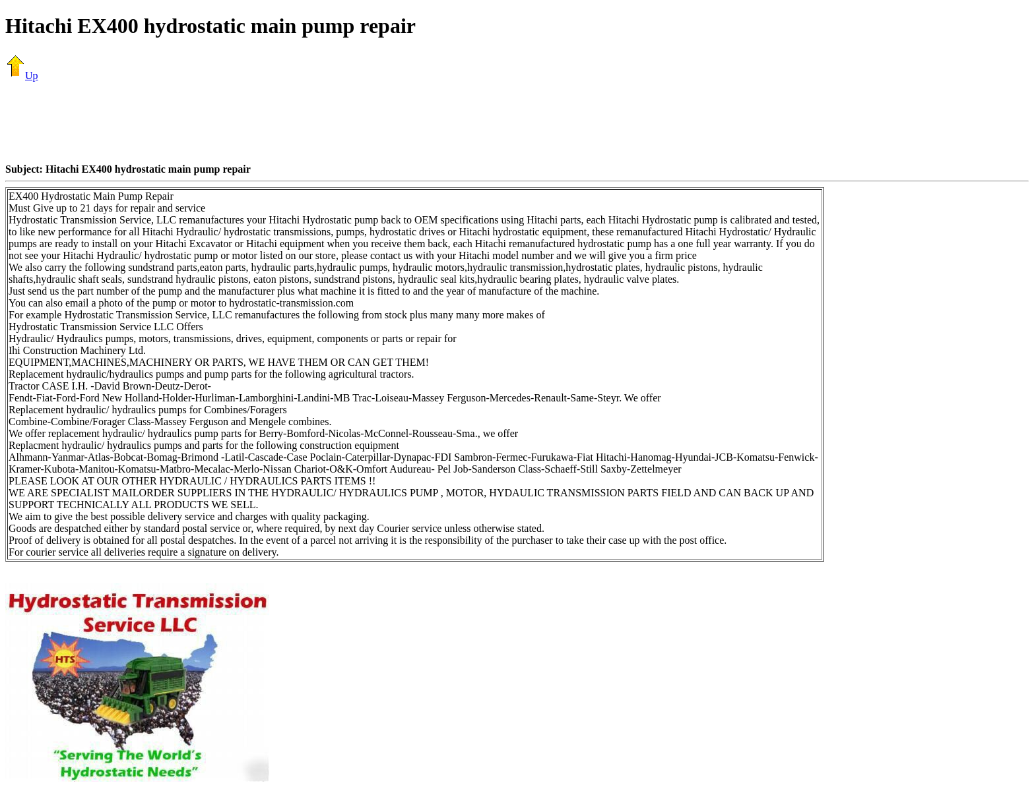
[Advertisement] (517, 122)
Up (21, 75)
